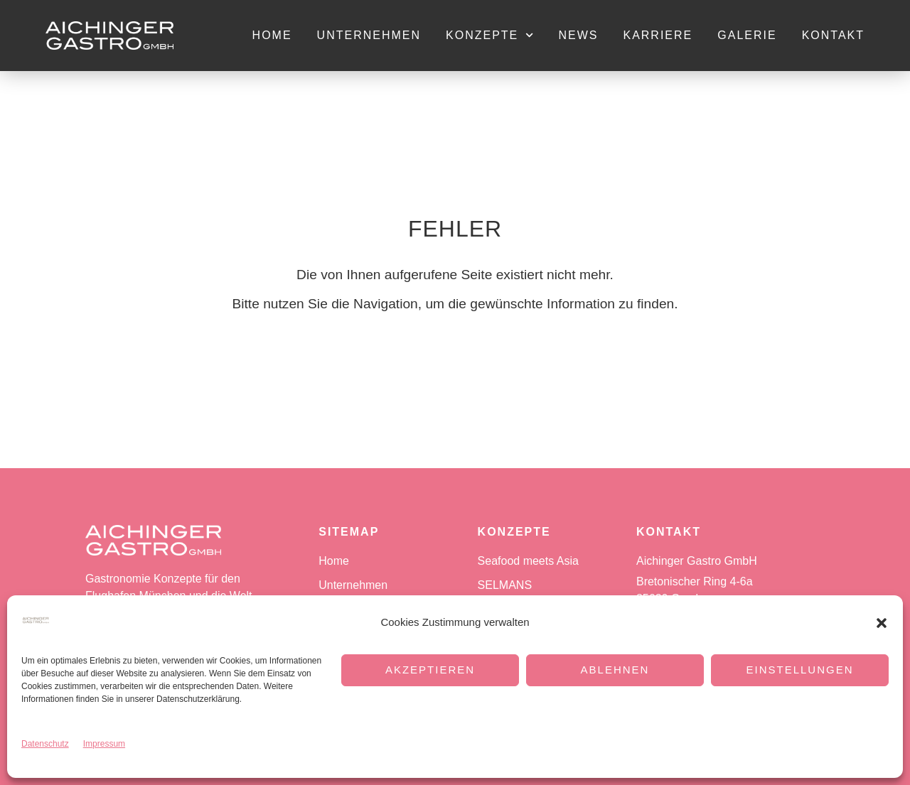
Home (272, 35)
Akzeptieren (430, 670)
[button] (881, 623)
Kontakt (833, 35)
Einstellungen (799, 670)
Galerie (746, 35)
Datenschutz (45, 744)
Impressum (104, 744)
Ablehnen (615, 670)
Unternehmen (369, 35)
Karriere (657, 35)
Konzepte (489, 35)
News (578, 35)
